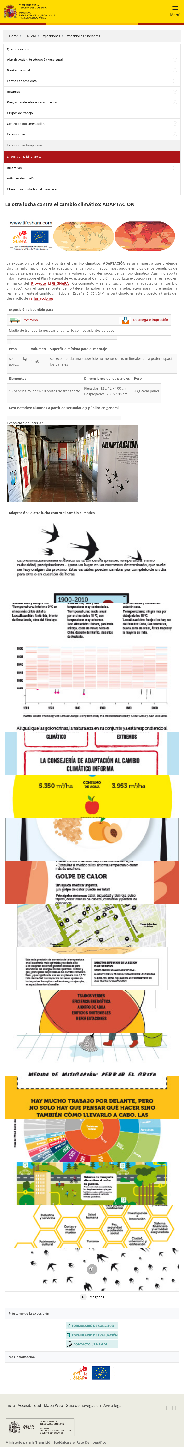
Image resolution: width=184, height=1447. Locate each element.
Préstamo (30, 319)
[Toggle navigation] (174, 11)
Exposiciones (50, 36)
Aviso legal (113, 1405)
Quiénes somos (18, 49)
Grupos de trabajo (20, 113)
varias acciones (41, 298)
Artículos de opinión (21, 178)
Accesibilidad (29, 1405)
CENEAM (29, 36)
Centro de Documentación (26, 123)
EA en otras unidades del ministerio (32, 189)
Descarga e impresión (150, 319)
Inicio (10, 1405)
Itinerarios (14, 168)
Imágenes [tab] (92, 1297)
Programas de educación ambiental (32, 102)
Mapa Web (53, 1405)
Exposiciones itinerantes (82, 36)
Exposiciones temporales (24, 145)
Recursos (13, 91)
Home (13, 36)
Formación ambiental (22, 81)
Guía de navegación (83, 1405)
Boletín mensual (18, 70)
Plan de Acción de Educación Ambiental (35, 59)
